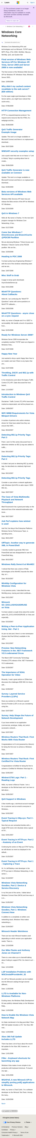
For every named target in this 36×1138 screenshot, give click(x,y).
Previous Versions (17, 1127)
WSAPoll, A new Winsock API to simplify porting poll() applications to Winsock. (18, 1082)
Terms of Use (24, 1132)
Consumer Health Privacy (9, 1132)
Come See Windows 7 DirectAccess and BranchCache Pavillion (17, 235)
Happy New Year (9, 354)
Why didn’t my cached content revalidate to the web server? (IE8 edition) (16, 89)
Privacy (12, 1130)
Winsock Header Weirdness (15, 931)
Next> (4, 1103)
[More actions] (32, 26)
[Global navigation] (2, 2)
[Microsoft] (18, 2)
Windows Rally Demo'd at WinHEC (18, 564)
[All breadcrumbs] (3, 26)
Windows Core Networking (15, 26)
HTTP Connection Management (16, 110)
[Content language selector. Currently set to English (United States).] (11, 1117)
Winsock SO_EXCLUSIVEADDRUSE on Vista (14, 605)
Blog (26, 1127)
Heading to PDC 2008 (12, 256)
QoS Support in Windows (14, 799)
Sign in (32, 2)
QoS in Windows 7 (10, 213)
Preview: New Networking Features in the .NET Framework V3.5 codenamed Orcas (17, 650)
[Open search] (28, 2)
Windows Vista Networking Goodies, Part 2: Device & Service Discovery (14, 885)
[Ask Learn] (29, 26)
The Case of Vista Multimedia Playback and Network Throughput (15, 499)
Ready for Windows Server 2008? (17, 335)
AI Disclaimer (5, 1127)
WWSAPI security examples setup (18, 151)
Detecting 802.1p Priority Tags (16, 478)
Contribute (5, 1130)
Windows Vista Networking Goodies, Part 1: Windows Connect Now (14, 909)
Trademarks (5, 1135)
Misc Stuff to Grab (10, 275)
